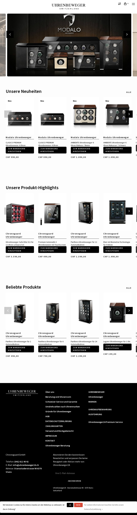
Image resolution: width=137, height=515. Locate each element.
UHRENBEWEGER (96, 391)
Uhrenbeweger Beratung (57, 445)
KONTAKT (50, 440)
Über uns (49, 391)
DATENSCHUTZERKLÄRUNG (58, 421)
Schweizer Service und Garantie (61, 401)
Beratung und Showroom (58, 396)
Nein (78, 505)
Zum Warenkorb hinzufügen (16, 150)
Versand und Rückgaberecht (59, 430)
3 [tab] (69, 79)
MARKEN (92, 401)
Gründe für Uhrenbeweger (58, 411)
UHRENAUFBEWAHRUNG (100, 409)
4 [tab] (72, 79)
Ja (70, 505)
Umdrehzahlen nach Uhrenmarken (62, 406)
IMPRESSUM (51, 435)
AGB (47, 416)
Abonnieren (74, 481)
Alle (128, 92)
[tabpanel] (68, 45)
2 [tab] (67, 79)
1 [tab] (65, 79)
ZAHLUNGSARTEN (54, 426)
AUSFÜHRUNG (95, 414)
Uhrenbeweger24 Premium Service (105, 422)
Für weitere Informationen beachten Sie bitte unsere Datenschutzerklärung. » (104, 507)
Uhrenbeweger (95, 396)
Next (127, 34)
